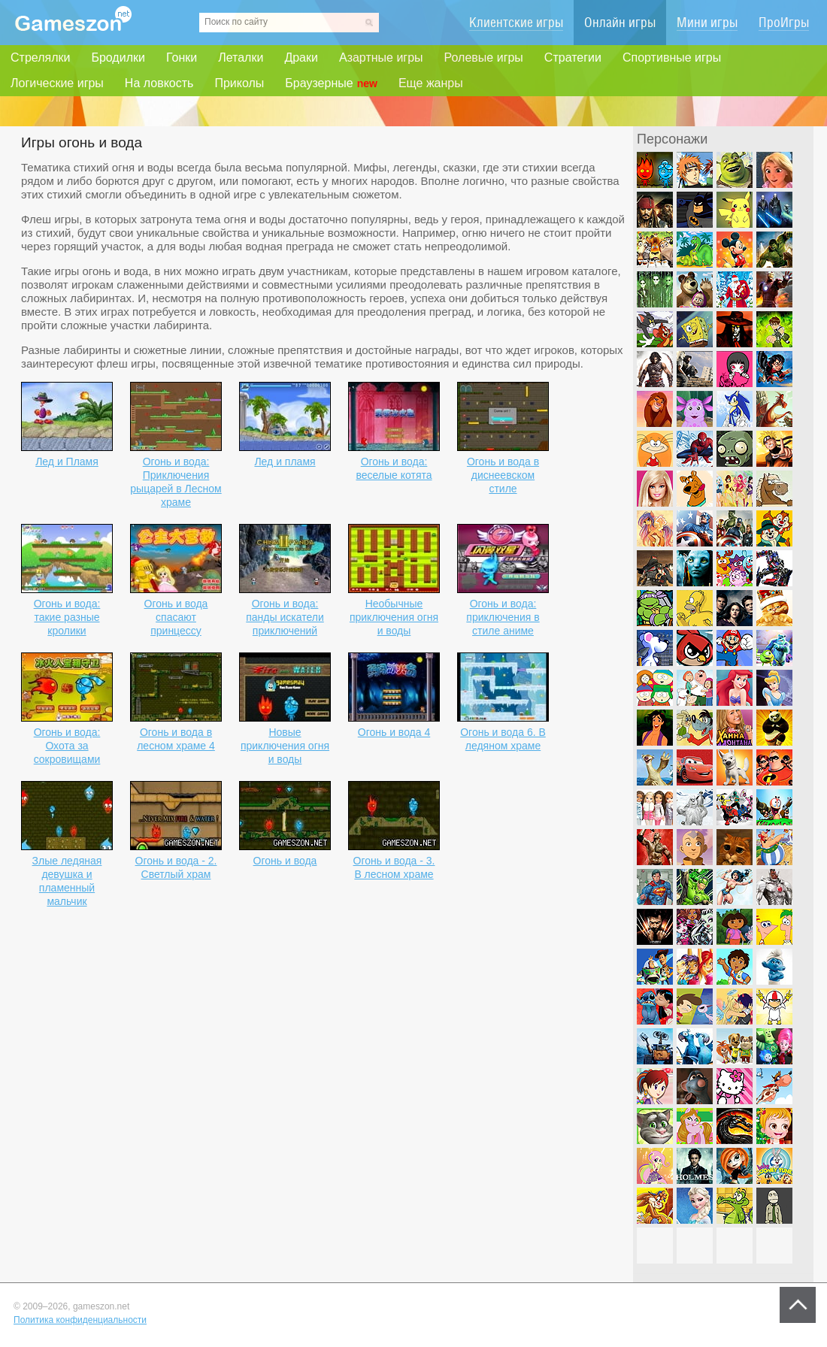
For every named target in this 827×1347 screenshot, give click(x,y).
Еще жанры (430, 83)
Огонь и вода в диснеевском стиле (503, 475)
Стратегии (572, 57)
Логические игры (57, 83)
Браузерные (331, 83)
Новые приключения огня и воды (285, 745)
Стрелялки (40, 57)
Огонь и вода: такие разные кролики (67, 617)
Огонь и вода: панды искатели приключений (285, 617)
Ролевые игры (483, 57)
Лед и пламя (284, 462)
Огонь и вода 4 (394, 732)
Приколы (239, 83)
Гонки (181, 57)
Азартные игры (381, 57)
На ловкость (159, 83)
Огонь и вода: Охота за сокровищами (67, 745)
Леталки (240, 57)
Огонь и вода (285, 861)
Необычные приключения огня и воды (394, 617)
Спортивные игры (672, 57)
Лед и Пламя (66, 462)
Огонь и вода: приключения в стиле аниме (502, 617)
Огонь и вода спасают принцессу (176, 617)
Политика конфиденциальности (80, 1320)
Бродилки (118, 57)
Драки (301, 57)
